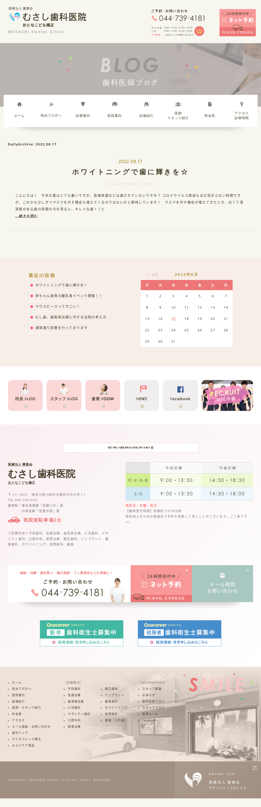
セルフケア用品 (23, 754)
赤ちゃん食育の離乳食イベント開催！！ (69, 295)
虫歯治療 (74, 704)
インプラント (114, 704)
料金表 (210, 115)
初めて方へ (51, 115)
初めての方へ (22, 697)
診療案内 (83, 115)
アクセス (18, 729)
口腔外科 (74, 729)
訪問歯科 (111, 722)
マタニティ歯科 (79, 722)
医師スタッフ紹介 (178, 115)
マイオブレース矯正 (26, 748)
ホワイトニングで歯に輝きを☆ (130, 171)
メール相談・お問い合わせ (31, 735)
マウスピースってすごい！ (57, 306)
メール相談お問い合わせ (222, 595)
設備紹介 (146, 115)
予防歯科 (74, 697)
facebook (149, 729)
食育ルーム (150, 722)
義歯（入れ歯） (116, 729)
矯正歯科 (111, 697)
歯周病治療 (76, 710)
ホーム (19, 115)
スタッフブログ (153, 716)
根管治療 (74, 735)
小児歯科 (74, 716)
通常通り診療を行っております (61, 327)
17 (173, 318)
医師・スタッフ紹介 (26, 716)
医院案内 (114, 115)
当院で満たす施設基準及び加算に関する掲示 (130, 451)
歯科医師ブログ (153, 710)
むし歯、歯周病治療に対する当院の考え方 (71, 317)
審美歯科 (111, 710)
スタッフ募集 (152, 697)
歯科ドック (20, 741)
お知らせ (148, 704)
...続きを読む (26, 215)
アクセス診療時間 (241, 115)
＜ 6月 (152, 274)
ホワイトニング (116, 716)
